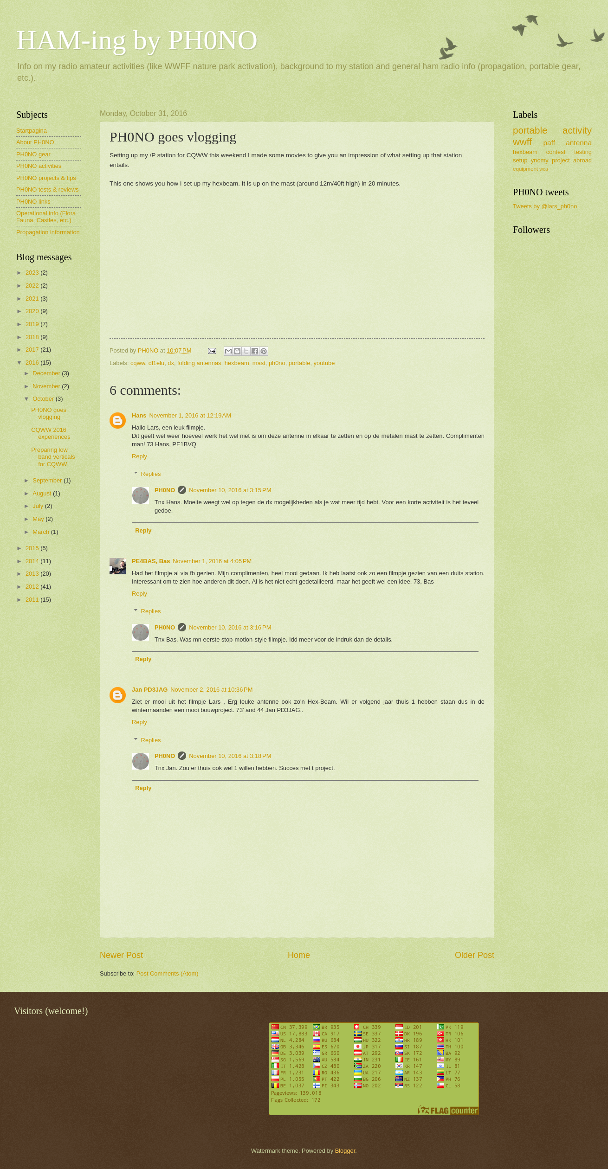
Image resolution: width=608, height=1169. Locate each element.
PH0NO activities (38, 165)
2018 (33, 337)
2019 (33, 324)
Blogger (345, 1150)
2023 (33, 272)
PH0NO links (33, 201)
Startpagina (31, 130)
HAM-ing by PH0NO (137, 40)
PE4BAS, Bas (151, 561)
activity (577, 130)
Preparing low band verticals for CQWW (53, 457)
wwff (522, 141)
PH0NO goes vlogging (48, 413)
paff (549, 143)
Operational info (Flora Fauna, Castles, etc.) (46, 217)
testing (583, 151)
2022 (33, 285)
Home (299, 955)
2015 (33, 548)
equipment (525, 169)
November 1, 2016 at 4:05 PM (212, 561)
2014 (33, 561)
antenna (579, 143)
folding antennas (199, 363)
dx (171, 363)
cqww (137, 363)
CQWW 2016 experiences (50, 433)
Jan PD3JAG (150, 689)
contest (556, 151)
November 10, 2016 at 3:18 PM (230, 755)
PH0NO (165, 490)
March (41, 531)
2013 (33, 573)
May (38, 518)
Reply (139, 456)
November (47, 386)
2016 (33, 362)
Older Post (474, 955)
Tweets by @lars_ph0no (545, 206)
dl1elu (156, 363)
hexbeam (237, 363)
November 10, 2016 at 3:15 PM (230, 490)
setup (520, 160)
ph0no (277, 363)
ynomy (540, 160)
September (48, 480)
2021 (33, 298)
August (42, 493)
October (43, 398)
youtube (324, 363)
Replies (151, 473)
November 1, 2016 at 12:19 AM (190, 415)
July (38, 505)
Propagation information (48, 232)
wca (543, 169)
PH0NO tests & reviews (47, 189)
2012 (33, 586)
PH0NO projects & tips (46, 177)
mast (258, 363)
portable (299, 363)
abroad (582, 160)
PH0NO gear (33, 154)
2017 (33, 349)
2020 (33, 311)
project (561, 160)
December (47, 373)
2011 (33, 599)
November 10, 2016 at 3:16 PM (230, 627)
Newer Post (121, 955)
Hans (139, 415)
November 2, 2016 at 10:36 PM (211, 689)
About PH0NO (35, 142)
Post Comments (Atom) (167, 973)
